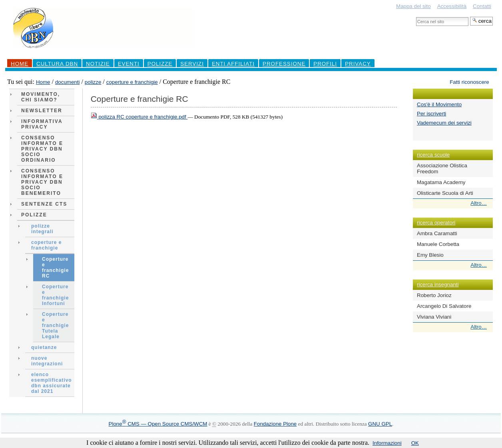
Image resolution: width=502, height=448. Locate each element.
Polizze (160, 64)
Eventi (128, 64)
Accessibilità (451, 6)
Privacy (358, 64)
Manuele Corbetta (438, 244)
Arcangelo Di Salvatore (444, 306)
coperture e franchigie (132, 82)
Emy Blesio (430, 255)
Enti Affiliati (233, 64)
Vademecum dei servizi (444, 123)
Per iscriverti (431, 114)
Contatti (482, 6)
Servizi (192, 64)
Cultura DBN (57, 64)
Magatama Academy (441, 182)
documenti (67, 82)
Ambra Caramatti (437, 233)
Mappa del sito (413, 6)
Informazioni (387, 443)
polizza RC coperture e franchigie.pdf (139, 117)
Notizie (98, 64)
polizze (93, 82)
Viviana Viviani (434, 317)
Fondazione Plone (275, 424)
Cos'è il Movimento (439, 104)
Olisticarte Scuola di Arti (445, 193)
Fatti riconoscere (469, 82)
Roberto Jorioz (434, 295)
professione (284, 64)
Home (19, 64)
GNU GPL (380, 424)
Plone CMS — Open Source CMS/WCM (158, 424)
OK (415, 443)
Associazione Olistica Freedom (442, 168)
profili (325, 64)
